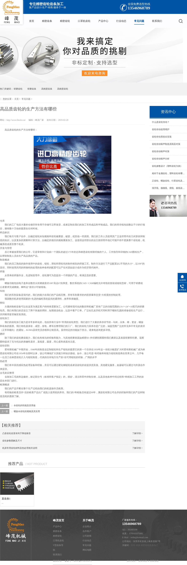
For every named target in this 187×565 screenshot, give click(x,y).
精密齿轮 (65, 21)
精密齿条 (47, 21)
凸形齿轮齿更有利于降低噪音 (16, 433)
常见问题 (139, 21)
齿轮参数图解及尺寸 (12, 441)
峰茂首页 (58, 520)
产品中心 (103, 21)
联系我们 (157, 21)
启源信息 (154, 561)
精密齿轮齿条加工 (149, 545)
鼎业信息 (142, 561)
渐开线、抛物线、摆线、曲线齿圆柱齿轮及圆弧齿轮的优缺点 (168, 188)
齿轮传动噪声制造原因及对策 (166, 144)
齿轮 (133, 545)
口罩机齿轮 (84, 21)
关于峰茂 (88, 520)
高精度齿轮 (62, 89)
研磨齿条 (31, 89)
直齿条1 (6, 498)
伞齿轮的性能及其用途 (25, 405)
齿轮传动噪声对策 (160, 151)
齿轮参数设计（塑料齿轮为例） (167, 166)
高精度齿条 (46, 89)
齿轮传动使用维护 (160, 129)
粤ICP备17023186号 (82, 561)
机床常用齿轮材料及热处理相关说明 (19, 448)
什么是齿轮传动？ (160, 122)
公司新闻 (87, 536)
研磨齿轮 (18, 89)
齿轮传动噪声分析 (160, 159)
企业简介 (87, 526)
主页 (16, 99)
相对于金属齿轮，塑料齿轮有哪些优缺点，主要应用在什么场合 (168, 173)
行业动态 (121, 21)
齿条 (138, 545)
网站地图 (87, 550)
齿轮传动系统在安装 (162, 137)
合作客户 (87, 531)
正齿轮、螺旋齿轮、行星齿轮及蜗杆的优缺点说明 (168, 181)
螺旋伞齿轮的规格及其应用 (27, 411)
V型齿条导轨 (58, 547)
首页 (31, 21)
